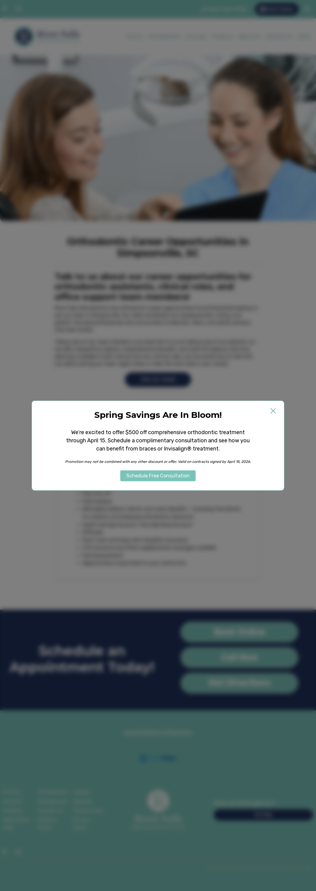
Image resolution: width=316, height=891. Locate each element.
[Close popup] (273, 410)
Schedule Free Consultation (158, 476)
